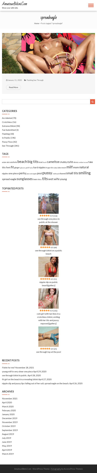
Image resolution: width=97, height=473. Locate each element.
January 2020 (8, 414)
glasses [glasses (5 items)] (22, 168)
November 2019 (9, 422)
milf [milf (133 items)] (69, 167)
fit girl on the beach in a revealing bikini (20, 379)
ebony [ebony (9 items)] (75, 162)
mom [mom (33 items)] (76, 167)
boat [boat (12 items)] (41, 162)
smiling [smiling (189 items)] (85, 172)
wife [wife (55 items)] (57, 179)
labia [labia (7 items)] (55, 168)
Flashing (30, 80)
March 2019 (8, 453)
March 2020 (8, 406)
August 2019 (8, 434)
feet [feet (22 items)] (8, 167)
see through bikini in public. (14, 375)
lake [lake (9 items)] (59, 168)
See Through (39, 80)
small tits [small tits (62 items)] (72, 173)
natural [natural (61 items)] (84, 167)
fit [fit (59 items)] (12, 167)
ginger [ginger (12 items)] (17, 167)
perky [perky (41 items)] (22, 173)
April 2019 (7, 450)
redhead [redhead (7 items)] (56, 174)
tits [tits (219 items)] (45, 178)
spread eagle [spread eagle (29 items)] (9, 179)
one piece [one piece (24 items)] (14, 173)
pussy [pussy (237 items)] (47, 172)
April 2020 (7, 402)
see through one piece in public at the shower (49, 220)
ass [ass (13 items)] (8, 162)
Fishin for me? (8, 367)
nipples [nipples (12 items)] (5, 173)
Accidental (7, 118)
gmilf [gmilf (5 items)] (27, 168)
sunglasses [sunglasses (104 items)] (25, 179)
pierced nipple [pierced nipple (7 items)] (31, 174)
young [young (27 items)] (63, 179)
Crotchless (7, 122)
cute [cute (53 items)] (70, 162)
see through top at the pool (48, 352)
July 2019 (6, 438)
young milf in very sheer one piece (17, 371)
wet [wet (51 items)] (50, 179)
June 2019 (6, 442)
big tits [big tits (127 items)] (33, 161)
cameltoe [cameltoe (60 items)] (53, 162)
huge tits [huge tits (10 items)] (49, 167)
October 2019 (8, 426)
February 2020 (9, 410)
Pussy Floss (7, 141)
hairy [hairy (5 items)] (31, 168)
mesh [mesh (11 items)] (63, 167)
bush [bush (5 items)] (44, 162)
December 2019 (9, 418)
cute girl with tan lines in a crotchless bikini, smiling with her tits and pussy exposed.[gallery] (48, 318)
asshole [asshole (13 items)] (13, 162)
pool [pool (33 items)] (39, 173)
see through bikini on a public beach (48, 252)
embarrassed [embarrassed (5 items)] (83, 162)
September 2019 (10, 430)
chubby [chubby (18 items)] (63, 162)
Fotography (56, 469)
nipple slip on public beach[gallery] (48, 284)
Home (36, 23)
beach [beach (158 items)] (22, 161)
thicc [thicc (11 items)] (40, 179)
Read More (13, 87)
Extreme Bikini (9, 126)
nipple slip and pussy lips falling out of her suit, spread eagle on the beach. (35, 383)
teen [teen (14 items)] (35, 179)
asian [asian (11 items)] (4, 162)
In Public (6, 137)
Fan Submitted (9, 130)
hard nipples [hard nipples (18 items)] (39, 167)
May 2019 (7, 445)
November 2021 (9, 398)
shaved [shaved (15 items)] (62, 173)
